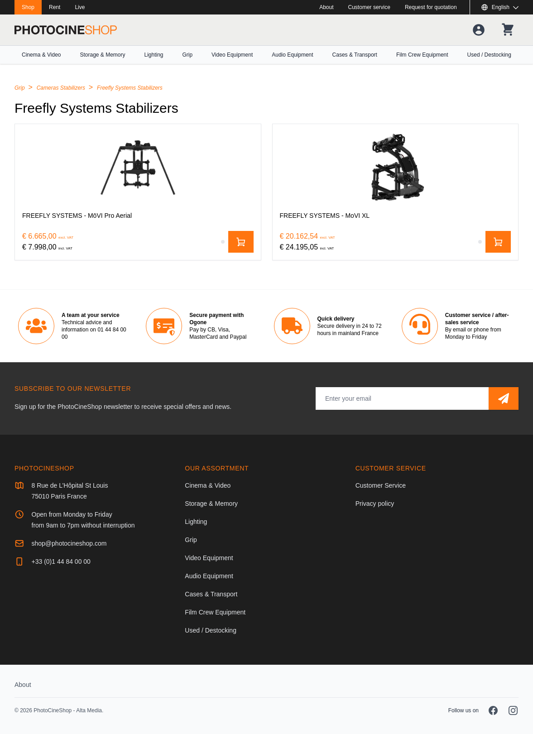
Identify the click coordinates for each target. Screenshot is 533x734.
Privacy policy (374, 503)
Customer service (369, 7)
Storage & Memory (102, 55)
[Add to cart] (241, 242)
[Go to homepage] (65, 30)
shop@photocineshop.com (69, 543)
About (326, 7)
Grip (187, 55)
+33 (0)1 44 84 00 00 (61, 561)
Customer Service (380, 485)
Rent (54, 7)
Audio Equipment (292, 55)
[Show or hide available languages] (500, 7)
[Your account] (479, 30)
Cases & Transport (354, 55)
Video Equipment (232, 55)
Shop (28, 7)
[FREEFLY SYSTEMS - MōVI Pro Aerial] (138, 167)
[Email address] (402, 398)
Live (80, 7)
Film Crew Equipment (422, 55)
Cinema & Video (41, 55)
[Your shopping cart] (508, 30)
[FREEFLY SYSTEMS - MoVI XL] (395, 167)
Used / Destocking (489, 55)
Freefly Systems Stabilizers (130, 88)
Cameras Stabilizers (62, 88)
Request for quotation (431, 7)
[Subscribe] (504, 398)
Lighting (153, 55)
